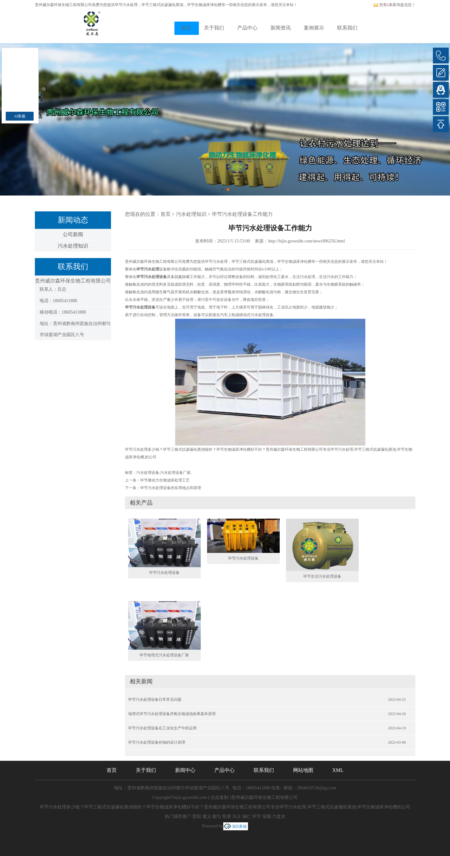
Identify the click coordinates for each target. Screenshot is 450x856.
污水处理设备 (147, 472)
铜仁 (246, 816)
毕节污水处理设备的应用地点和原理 (170, 488)
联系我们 (347, 27)
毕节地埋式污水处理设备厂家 (164, 655)
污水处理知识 (73, 246)
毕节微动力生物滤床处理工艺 (165, 480)
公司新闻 (73, 234)
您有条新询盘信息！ (394, 5)
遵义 (206, 816)
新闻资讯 (281, 27)
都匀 (216, 816)
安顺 (266, 816)
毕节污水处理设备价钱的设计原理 (156, 742)
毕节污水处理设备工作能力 (242, 214)
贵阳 (196, 816)
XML (338, 770)
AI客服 (20, 116)
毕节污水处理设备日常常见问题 (154, 699)
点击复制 (219, 797)
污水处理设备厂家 (175, 472)
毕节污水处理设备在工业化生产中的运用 (162, 728)
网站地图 (303, 770)
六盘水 (278, 816)
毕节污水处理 (126, 5)
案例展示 (314, 27)
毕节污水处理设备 (164, 572)
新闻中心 (185, 770)
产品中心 (247, 27)
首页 (186, 27)
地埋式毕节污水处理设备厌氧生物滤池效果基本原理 (172, 714)
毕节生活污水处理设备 (322, 576)
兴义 (236, 816)
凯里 (226, 816)
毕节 (256, 816)
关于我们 (214, 27)
